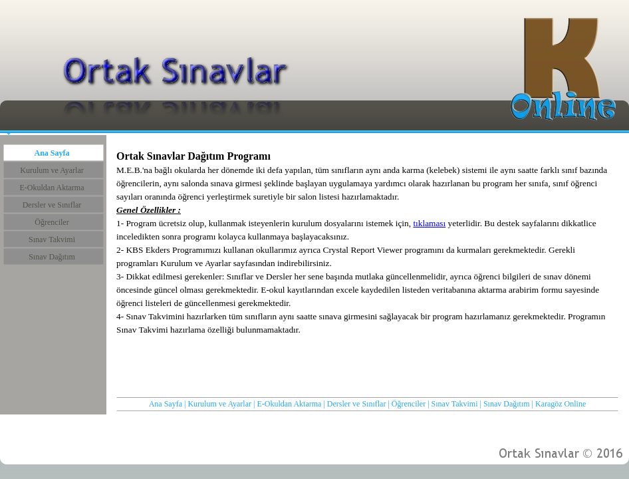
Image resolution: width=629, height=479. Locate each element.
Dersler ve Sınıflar (356, 403)
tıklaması (429, 223)
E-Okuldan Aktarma (289, 403)
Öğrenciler (409, 403)
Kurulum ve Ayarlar (219, 403)
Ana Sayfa (165, 403)
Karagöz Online (560, 403)
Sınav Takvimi (455, 403)
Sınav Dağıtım (506, 403)
